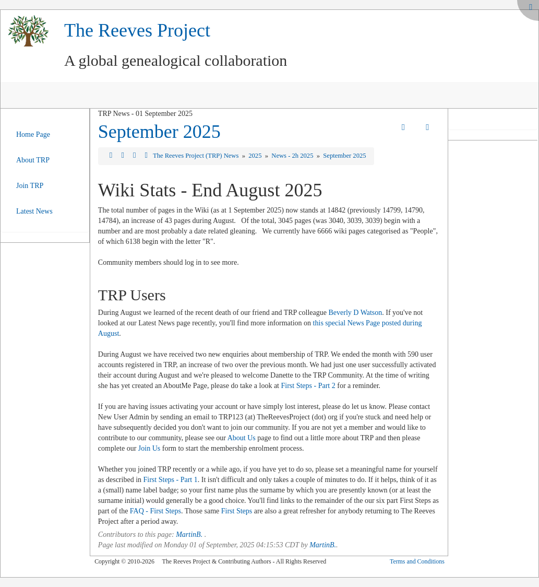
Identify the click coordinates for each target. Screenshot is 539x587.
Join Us (149, 448)
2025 (255, 155)
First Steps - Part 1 (170, 480)
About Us (241, 438)
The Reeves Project (137, 30)
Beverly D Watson (355, 312)
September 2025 (159, 131)
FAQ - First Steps (155, 511)
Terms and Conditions (417, 561)
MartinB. (189, 534)
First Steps (237, 511)
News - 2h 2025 (293, 155)
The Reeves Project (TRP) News (197, 155)
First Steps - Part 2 (308, 386)
